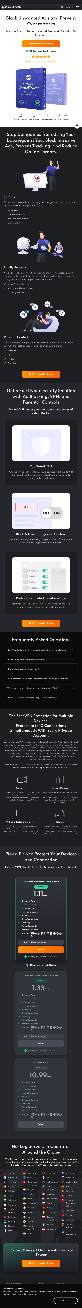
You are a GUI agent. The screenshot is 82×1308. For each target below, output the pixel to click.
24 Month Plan (41, 919)
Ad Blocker (12, 211)
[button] (42, 1036)
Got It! (65, 1301)
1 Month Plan (41, 1094)
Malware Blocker (16, 215)
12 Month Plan (41, 1013)
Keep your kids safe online (17, 273)
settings (25, 1294)
